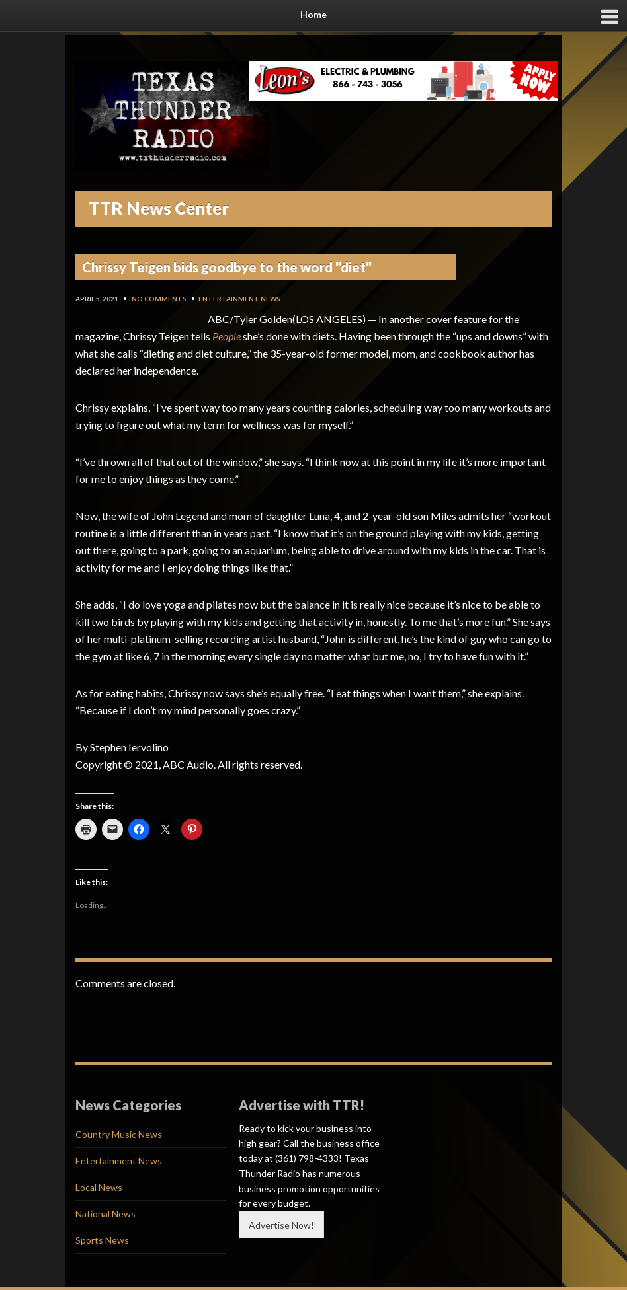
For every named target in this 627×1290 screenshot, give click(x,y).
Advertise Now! (281, 1225)
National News (105, 1213)
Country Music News (118, 1134)
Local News (98, 1187)
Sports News (102, 1240)
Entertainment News (239, 299)
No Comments (159, 299)
